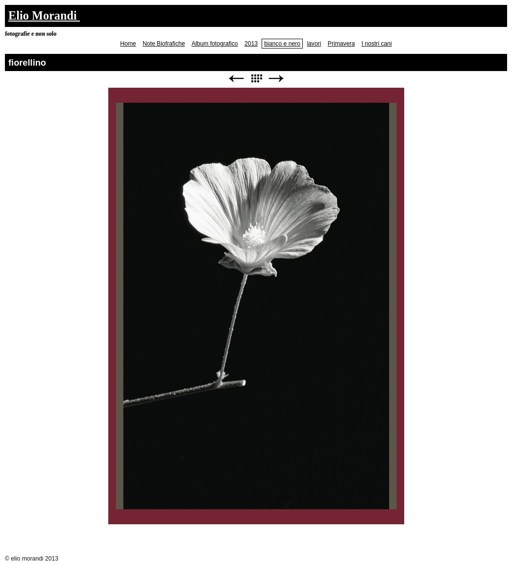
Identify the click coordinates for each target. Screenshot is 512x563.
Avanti (276, 78)
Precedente (236, 78)
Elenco (256, 78)
